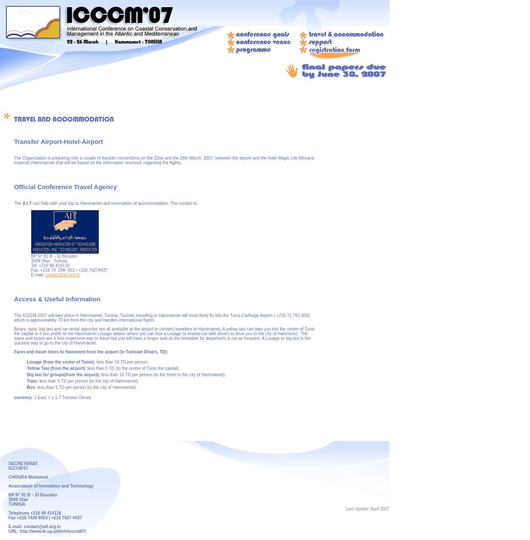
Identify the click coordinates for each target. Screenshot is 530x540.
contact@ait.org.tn (62, 275)
